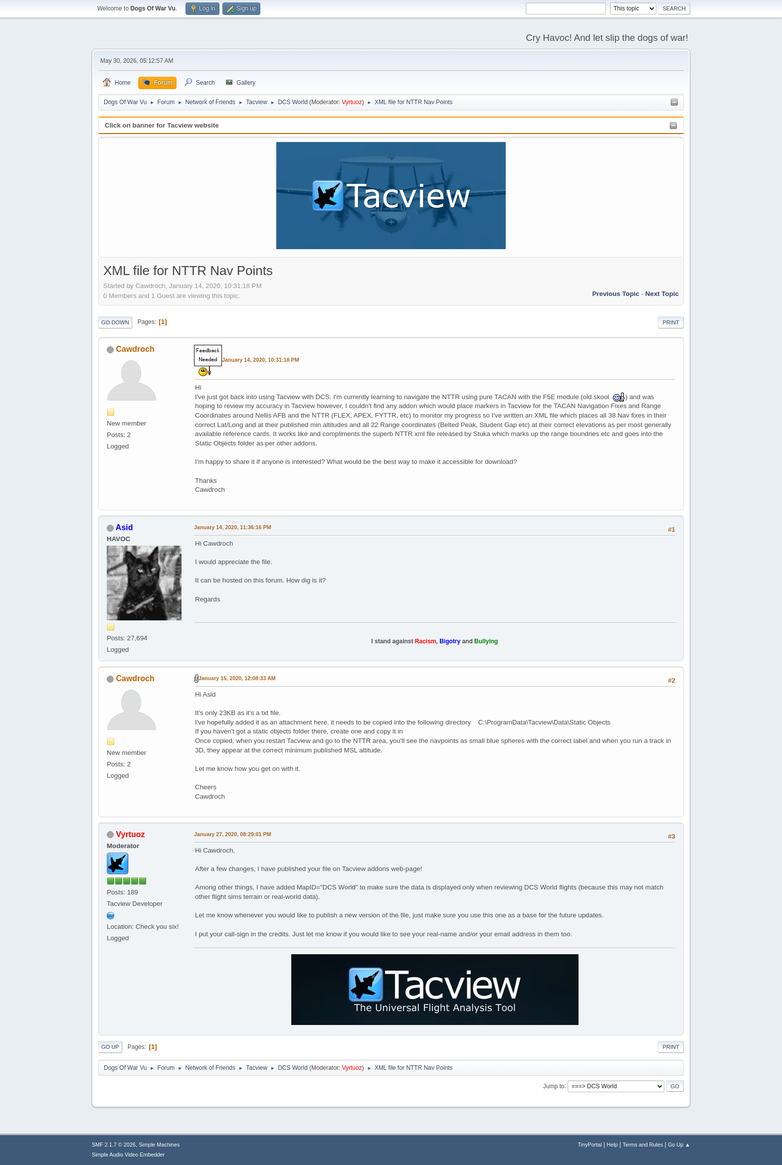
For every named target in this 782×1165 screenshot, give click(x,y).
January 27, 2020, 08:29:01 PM (232, 834)
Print (670, 322)
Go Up (110, 1047)
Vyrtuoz (352, 102)
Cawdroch (135, 349)
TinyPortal (590, 1145)
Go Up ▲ (679, 1145)
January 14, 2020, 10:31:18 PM (260, 360)
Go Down (115, 322)
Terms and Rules (643, 1145)
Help (612, 1145)
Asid (124, 527)
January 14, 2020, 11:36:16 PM (232, 527)
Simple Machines (159, 1145)
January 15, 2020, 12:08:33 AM (237, 678)
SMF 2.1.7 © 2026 (114, 1145)
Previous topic (615, 293)
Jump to (554, 1085)
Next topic (662, 293)
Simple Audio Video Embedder (128, 1155)
